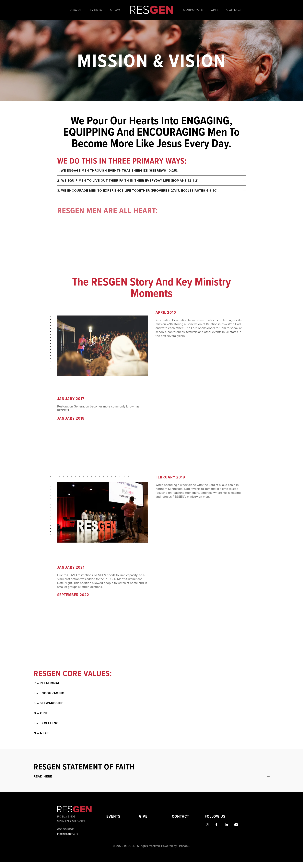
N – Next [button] (152, 733)
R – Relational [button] (152, 683)
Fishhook (183, 846)
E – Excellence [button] (152, 723)
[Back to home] (151, 10)
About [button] (76, 9)
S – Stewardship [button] (152, 703)
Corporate (193, 9)
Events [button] (96, 9)
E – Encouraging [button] (152, 693)
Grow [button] (115, 9)
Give (214, 9)
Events (113, 816)
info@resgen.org (66, 834)
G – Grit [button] (152, 713)
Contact (234, 9)
